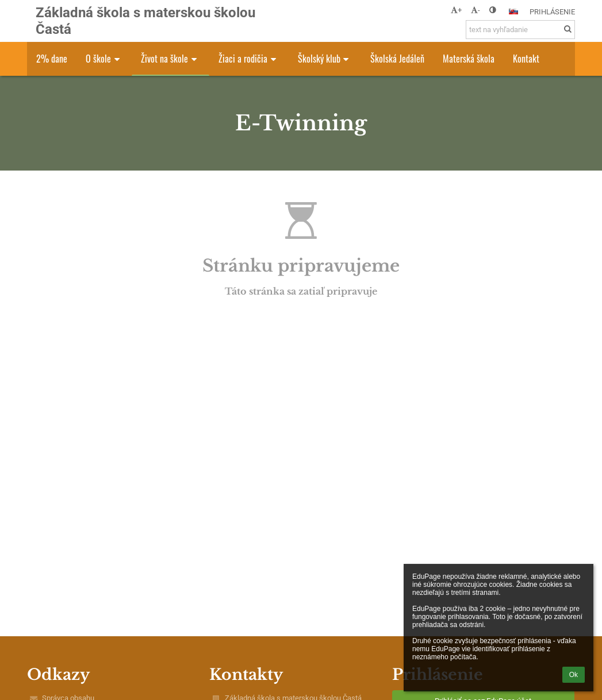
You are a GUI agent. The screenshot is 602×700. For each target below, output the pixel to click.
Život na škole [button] (170, 58)
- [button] (475, 10)
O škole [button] (104, 58)
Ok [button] (573, 675)
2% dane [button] (51, 58)
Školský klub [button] (325, 58)
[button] (513, 11)
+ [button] (456, 10)
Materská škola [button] (468, 58)
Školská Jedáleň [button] (397, 58)
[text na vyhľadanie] (520, 29)
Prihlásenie (552, 11)
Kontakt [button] (526, 58)
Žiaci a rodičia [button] (248, 58)
